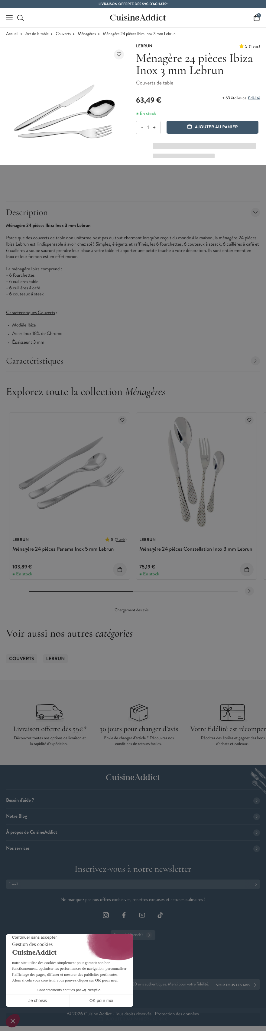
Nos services (133, 848)
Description (133, 212)
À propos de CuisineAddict (133, 832)
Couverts (63, 34)
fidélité (254, 98)
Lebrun (55, 658)
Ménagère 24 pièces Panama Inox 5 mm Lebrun (63, 549)
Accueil (12, 34)
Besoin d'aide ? (133, 800)
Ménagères (87, 34)
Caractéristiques (133, 360)
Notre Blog (133, 816)
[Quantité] (148, 127)
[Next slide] (249, 591)
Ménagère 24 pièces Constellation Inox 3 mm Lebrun (195, 549)
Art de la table (37, 34)
